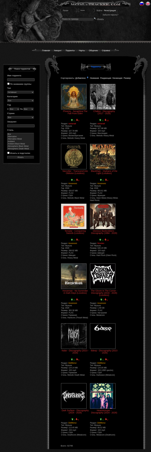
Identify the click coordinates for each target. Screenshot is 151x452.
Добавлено (82, 78)
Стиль (10, 130)
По (21, 109)
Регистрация (110, 10)
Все (20, 134)
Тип (9, 88)
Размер (127, 78)
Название (94, 78)
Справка (106, 50)
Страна (10, 113)
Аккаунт (57, 50)
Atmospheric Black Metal (20, 146)
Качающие (117, 78)
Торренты (70, 50)
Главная (46, 50)
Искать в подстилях (20, 153)
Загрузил (11, 121)
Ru (142, 4)
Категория (12, 96)
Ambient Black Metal (20, 144)
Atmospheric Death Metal (20, 149)
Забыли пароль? (110, 15)
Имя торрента (14, 75)
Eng (148, 4)
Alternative (20, 136)
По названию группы (20, 84)
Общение (93, 50)
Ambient (20, 141)
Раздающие (105, 78)
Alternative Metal (20, 139)
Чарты (82, 50)
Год (9, 105)
